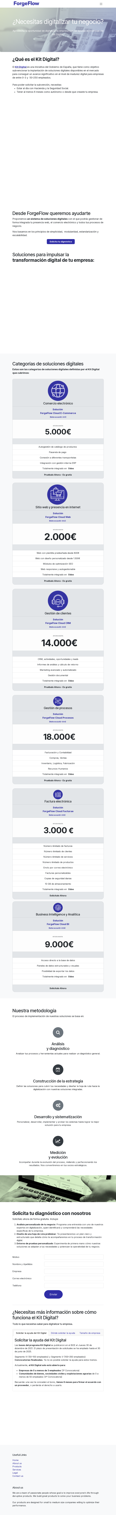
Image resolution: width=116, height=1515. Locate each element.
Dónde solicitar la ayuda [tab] (63, 1333)
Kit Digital (21, 67)
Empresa (16, 1271)
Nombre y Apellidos (22, 1264)
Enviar (53, 1294)
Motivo (15, 1257)
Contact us (17, 1476)
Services (16, 1469)
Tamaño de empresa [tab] (89, 1333)
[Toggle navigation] (101, 4)
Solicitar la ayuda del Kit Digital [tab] (31, 1333)
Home (15, 1460)
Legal (15, 1472)
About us (17, 1463)
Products (17, 1466)
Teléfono (16, 1285)
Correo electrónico (21, 1278)
